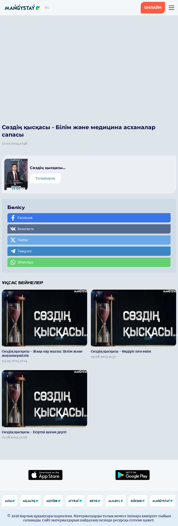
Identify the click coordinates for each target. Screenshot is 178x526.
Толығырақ (45, 178)
